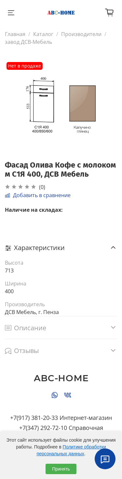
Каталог (43, 34)
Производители (81, 34)
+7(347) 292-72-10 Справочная (61, 428)
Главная (15, 34)
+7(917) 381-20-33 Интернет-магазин (61, 418)
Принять (61, 469)
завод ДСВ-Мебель (28, 41)
